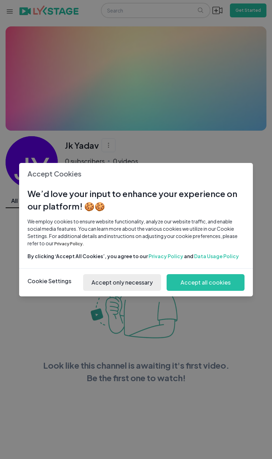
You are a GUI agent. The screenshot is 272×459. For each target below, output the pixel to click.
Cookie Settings (49, 281)
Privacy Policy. (69, 243)
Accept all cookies (206, 282)
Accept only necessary (122, 282)
